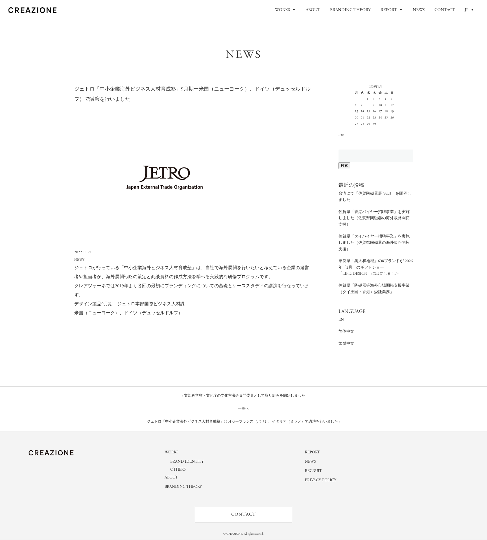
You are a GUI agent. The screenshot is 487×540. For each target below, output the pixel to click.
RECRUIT (313, 470)
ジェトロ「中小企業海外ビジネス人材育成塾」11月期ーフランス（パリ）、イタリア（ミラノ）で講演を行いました (242, 421)
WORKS (285, 10)
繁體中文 (346, 343)
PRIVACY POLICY (320, 480)
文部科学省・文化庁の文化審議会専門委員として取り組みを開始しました (244, 395)
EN (341, 319)
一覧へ (243, 408)
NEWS (419, 9)
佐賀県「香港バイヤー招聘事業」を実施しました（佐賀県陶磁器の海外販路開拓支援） (374, 218)
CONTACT (444, 9)
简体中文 (346, 331)
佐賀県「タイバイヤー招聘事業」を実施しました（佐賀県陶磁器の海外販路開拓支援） (374, 243)
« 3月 (342, 135)
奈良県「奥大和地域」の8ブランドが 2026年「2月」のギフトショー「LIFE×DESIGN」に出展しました (376, 267)
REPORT (392, 10)
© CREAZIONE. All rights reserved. (243, 534)
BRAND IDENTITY (187, 461)
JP (469, 10)
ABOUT (313, 9)
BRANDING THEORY (350, 9)
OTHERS (178, 469)
